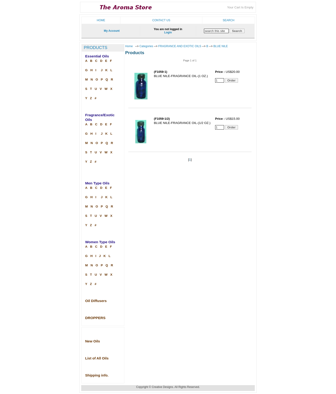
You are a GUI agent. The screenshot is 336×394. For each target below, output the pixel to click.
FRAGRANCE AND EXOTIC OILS (179, 46)
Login (168, 32)
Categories (147, 46)
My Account (112, 30)
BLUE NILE (220, 46)
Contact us (161, 20)
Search (228, 20)
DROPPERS (95, 318)
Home (101, 20)
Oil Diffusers (96, 301)
